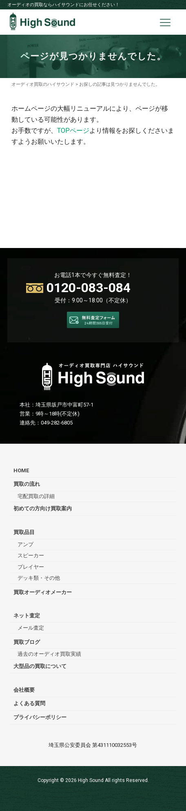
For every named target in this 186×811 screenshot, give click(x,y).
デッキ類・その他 (39, 578)
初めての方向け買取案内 (42, 508)
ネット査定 (26, 615)
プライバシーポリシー (39, 717)
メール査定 (31, 628)
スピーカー (31, 555)
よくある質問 (29, 703)
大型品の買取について (39, 666)
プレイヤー (31, 567)
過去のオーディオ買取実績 (49, 654)
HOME (21, 470)
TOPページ (73, 130)
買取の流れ (26, 484)
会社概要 (24, 690)
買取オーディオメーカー (42, 592)
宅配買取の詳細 (36, 496)
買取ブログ (26, 642)
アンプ (25, 544)
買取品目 (24, 532)
